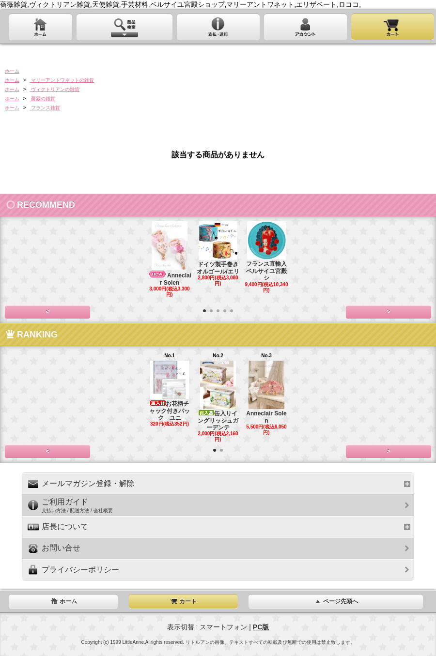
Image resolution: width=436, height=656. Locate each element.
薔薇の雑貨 (42, 98)
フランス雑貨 (45, 107)
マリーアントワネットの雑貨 (62, 80)
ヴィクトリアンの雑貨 (54, 89)
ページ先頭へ (335, 601)
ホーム (12, 71)
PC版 (261, 627)
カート (183, 601)
